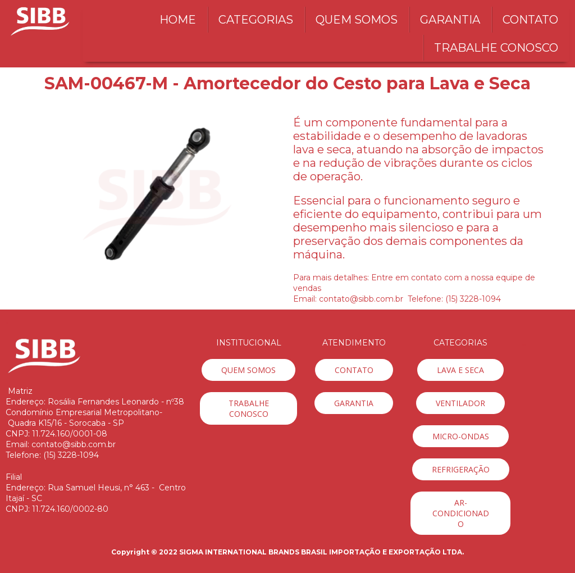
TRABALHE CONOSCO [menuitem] (496, 47)
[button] (248, 370)
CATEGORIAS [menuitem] (255, 19)
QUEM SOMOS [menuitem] (357, 19)
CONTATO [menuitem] (530, 19)
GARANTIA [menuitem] (450, 19)
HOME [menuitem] (177, 19)
